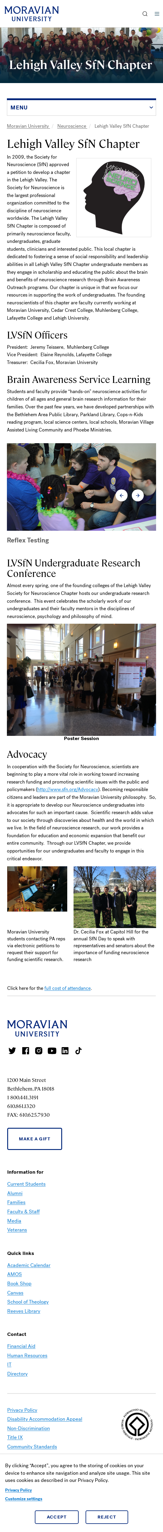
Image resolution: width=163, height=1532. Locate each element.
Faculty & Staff (23, 1211)
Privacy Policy (18, 1490)
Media (14, 1220)
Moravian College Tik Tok (78, 1050)
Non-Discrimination (28, 1428)
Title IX (15, 1437)
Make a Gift (34, 1139)
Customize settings (23, 1499)
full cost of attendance (67, 988)
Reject (107, 1517)
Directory (17, 1373)
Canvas (15, 1292)
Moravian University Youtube (51, 1050)
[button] (145, 13)
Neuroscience (72, 126)
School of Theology (28, 1301)
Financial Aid (21, 1346)
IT (9, 1364)
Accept (57, 1517)
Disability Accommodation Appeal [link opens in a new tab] (44, 1419)
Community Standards (32, 1446)
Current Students (26, 1184)
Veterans (17, 1229)
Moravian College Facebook (25, 1050)
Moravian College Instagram (38, 1050)
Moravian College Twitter (12, 1050)
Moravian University (28, 126)
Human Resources (27, 1355)
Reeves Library (23, 1311)
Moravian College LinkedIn (65, 1050)
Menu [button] (157, 14)
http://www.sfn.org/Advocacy (67, 789)
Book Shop (19, 1283)
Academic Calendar (28, 1265)
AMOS (14, 1274)
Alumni (15, 1193)
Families (16, 1202)
